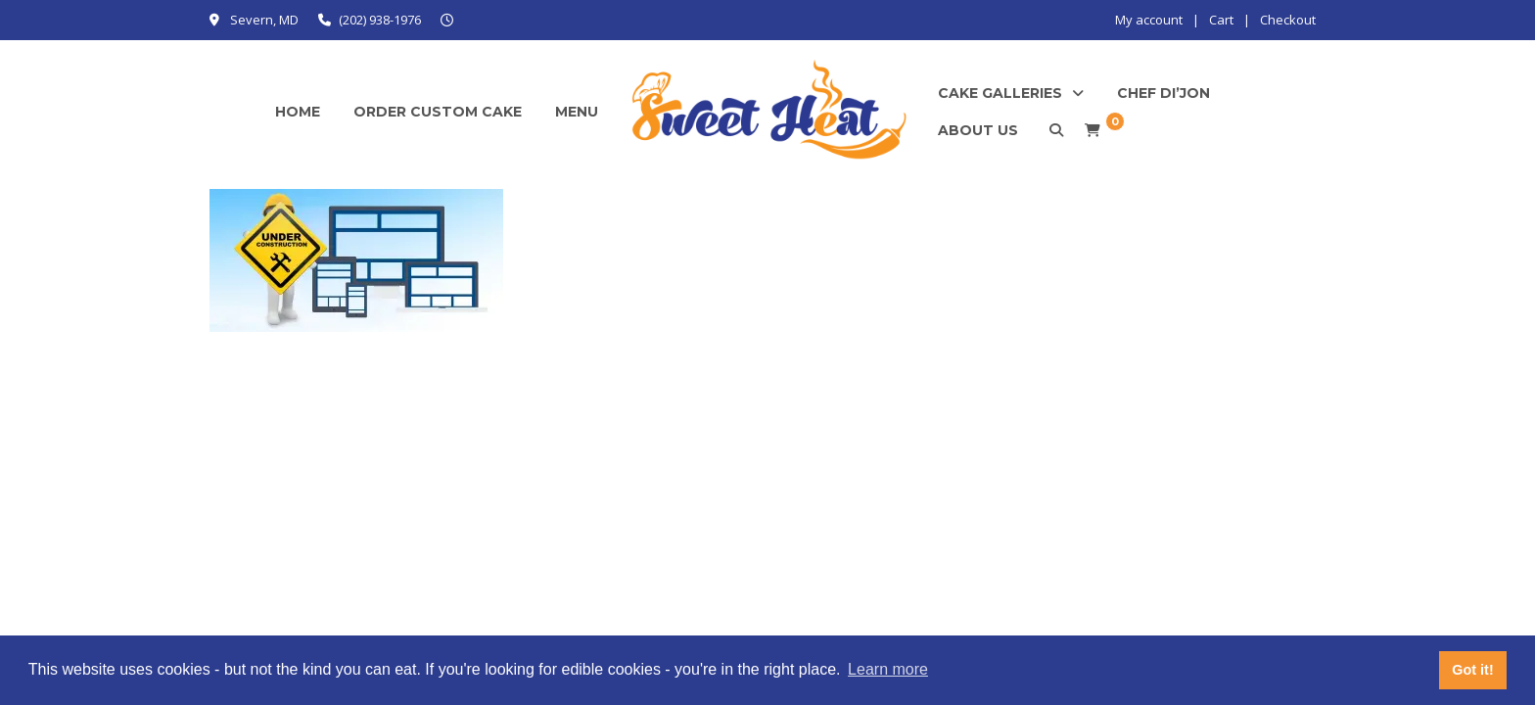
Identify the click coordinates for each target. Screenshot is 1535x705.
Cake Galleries (1000, 93)
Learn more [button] (888, 669)
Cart (1221, 19)
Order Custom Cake (437, 111)
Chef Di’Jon (1163, 93)
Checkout (1288, 19)
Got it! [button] (1472, 670)
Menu (576, 111)
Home (297, 111)
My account (1149, 19)
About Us (978, 130)
